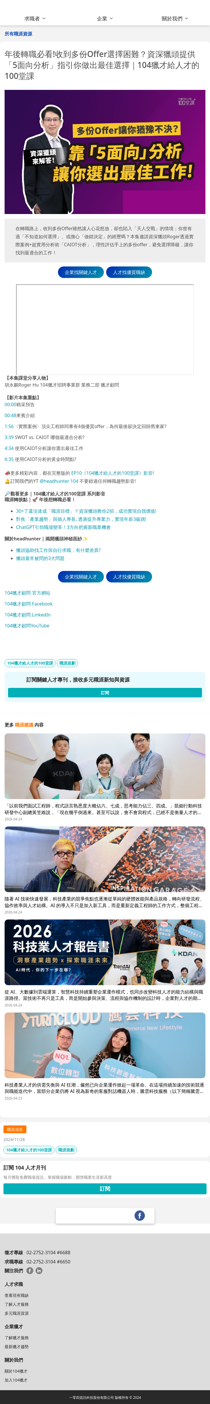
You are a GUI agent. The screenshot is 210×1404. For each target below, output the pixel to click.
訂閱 (105, 1188)
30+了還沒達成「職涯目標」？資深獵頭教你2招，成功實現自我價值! (86, 511)
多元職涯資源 (17, 1313)
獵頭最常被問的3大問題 (40, 558)
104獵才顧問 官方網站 (27, 593)
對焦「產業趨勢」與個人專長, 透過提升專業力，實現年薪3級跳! (81, 519)
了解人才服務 (17, 1304)
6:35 (9, 459)
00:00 (10, 404)
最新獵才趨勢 (17, 1346)
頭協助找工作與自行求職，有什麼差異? (61, 550)
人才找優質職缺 (129, 272)
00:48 (10, 415)
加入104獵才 (16, 1380)
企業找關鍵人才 (81, 272)
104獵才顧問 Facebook (28, 604)
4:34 (9, 448)
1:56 (9, 426)
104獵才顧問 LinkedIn (28, 615)
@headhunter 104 (59, 481)
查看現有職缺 (17, 1295)
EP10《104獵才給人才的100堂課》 (106, 473)
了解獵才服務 (17, 1337)
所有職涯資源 (18, 34)
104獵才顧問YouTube (27, 625)
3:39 (9, 437)
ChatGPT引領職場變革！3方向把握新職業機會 (63, 527)
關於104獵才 (16, 1371)
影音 (148, 473)
